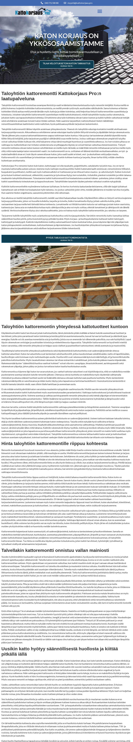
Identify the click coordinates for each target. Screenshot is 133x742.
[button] (100, 11)
